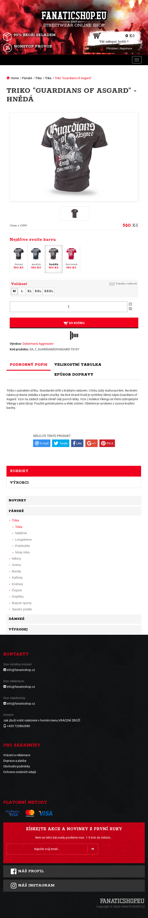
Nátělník (21, 533)
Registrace (126, 48)
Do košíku (74, 323)
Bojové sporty (22, 603)
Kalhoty (17, 577)
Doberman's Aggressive (37, 343)
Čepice (17, 590)
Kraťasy (17, 584)
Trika (38, 78)
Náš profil (27, 871)
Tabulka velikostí (126, 283)
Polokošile (22, 546)
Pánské (27, 78)
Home (15, 78)
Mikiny (16, 558)
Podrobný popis (28, 364)
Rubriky (19, 471)
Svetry (16, 565)
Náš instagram (32, 885)
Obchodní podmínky (16, 766)
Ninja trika (22, 552)
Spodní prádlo (22, 609)
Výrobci (19, 482)
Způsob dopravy (73, 374)
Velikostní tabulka (77, 364)
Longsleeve (23, 539)
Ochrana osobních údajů (19, 772)
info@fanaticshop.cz (21, 670)
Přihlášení (112, 48)
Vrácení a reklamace (16, 755)
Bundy (16, 571)
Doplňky (18, 596)
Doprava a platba (14, 760)
